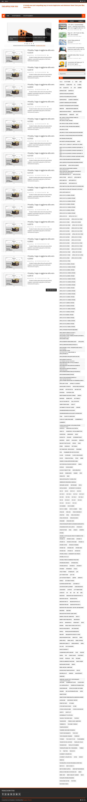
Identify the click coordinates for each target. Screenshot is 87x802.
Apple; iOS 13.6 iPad (64, 219)
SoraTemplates (11, 800)
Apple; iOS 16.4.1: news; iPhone (67, 267)
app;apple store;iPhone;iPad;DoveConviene (71, 135)
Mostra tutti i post (40, 45)
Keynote (80, 577)
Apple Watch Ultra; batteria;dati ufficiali (71, 189)
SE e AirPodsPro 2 (64, 685)
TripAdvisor (63, 745)
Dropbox (62, 440)
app (77, 114)
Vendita (62, 760)
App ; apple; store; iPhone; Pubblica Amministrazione (69, 118)
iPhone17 (79, 565)
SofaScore (62, 700)
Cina (61, 416)
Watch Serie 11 (70, 766)
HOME (8, 16)
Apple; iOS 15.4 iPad (64, 249)
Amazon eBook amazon (72, 108)
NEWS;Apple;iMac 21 (64, 643)
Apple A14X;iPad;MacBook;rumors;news (70, 159)
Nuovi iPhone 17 (64, 649)
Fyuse (76, 458)
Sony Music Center (72, 700)
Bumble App (69, 398)
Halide (61, 473)
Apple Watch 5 (63, 180)
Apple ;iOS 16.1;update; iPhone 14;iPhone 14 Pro (72, 156)
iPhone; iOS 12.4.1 (64, 556)
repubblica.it (63, 673)
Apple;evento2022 (64, 338)
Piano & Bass (72, 655)
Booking (62, 392)
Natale (61, 631)
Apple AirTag (63, 165)
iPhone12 (72, 565)
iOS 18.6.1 (74, 497)
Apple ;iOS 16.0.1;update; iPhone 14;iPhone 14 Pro (71, 148)
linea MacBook (79, 586)
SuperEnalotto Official (66, 715)
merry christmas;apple (66, 619)
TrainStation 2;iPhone (66, 742)
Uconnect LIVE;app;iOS (66, 754)
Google (62, 467)
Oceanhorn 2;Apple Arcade (66, 652)
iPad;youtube (63, 530)
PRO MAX (78, 658)
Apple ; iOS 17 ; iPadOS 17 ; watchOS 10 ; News (71, 144)
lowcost (62, 592)
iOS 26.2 (80, 500)
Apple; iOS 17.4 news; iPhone (67, 302)
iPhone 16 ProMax (73, 544)
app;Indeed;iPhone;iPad (66, 138)
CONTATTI (6, 1)
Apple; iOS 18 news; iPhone (66, 314)
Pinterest (80, 655)
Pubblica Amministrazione (67, 661)
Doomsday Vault (77, 437)
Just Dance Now (64, 574)
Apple (78, 141)
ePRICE (74, 443)
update (81, 757)
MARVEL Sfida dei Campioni (67, 616)
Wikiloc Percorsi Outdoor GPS (68, 772)
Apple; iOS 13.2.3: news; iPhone (67, 201)
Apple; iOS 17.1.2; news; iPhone (67, 290)
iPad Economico (77, 512)
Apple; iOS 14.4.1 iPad (77, 231)
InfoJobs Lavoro (64, 485)
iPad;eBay (62, 521)
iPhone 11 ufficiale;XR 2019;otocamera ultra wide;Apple (71, 536)
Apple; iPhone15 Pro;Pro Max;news (68, 329)
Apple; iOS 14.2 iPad (64, 228)
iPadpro (81, 530)
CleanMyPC (62, 422)
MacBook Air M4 (64, 598)
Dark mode (70, 434)
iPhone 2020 (79, 547)
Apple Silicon (76, 174)
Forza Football (69, 458)
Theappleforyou (64, 727)
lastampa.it (76, 583)
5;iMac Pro (69, 84)
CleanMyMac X (78, 419)
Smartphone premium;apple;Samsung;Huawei (71, 697)
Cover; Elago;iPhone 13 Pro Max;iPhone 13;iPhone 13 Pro (70, 426)
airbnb (79, 87)
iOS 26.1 (74, 500)
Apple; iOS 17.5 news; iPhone (67, 305)
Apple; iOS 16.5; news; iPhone (67, 270)
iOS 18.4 (75, 494)
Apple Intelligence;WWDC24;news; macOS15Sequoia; (68, 169)
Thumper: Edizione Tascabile (67, 730)
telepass (76, 718)
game (81, 458)
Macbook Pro (73, 598)
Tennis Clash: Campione (74, 721)
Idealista (62, 476)
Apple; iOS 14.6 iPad (64, 237)
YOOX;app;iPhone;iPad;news (67, 778)
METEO (61, 622)
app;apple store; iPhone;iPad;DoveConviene (71, 132)
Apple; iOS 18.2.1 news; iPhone (67, 326)
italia (75, 568)
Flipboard (67, 455)
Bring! (79, 395)
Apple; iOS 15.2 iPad (64, 243)
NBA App (62, 634)
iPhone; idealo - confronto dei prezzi (70, 553)
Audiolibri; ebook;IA (78, 386)
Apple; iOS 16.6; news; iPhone (67, 276)
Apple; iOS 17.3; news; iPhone (67, 296)
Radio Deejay (79, 661)
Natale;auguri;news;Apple (72, 631)
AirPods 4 (70, 90)
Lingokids (62, 589)
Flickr (61, 455)
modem (61, 625)
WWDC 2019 (62, 775)
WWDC (80, 772)
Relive (78, 670)
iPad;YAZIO (79, 527)
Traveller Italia (78, 742)
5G (74, 84)
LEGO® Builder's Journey (66, 586)
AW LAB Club (78, 389)
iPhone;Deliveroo (64, 562)
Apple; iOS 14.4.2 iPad (65, 234)
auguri (61, 389)
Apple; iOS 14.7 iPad (76, 237)
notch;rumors (69, 646)
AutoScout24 (69, 389)
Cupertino (62, 434)
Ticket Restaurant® (65, 733)
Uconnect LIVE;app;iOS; (66, 757)
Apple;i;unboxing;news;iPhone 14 (68, 344)
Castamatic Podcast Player (67, 407)
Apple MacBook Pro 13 (65, 174)
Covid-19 (62, 428)
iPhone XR (77, 550)
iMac (68, 476)
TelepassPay (63, 721)
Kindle (61, 580)
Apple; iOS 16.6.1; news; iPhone (67, 279)
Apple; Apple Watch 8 (65, 192)
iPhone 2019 (70, 547)
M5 (77, 592)
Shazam (62, 691)
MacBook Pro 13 (64, 601)
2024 (80, 81)
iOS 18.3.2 (68, 494)
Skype (81, 691)
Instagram (74, 485)
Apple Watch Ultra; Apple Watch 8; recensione (72, 186)
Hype (81, 473)
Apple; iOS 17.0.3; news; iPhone (67, 284)
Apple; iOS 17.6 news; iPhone (67, 311)
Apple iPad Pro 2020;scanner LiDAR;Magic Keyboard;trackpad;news (70, 172)
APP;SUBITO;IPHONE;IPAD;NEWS (67, 141)
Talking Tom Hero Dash (66, 718)
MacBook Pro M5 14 (75, 604)
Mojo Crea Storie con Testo (72, 625)
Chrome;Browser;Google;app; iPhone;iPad (71, 413)
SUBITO (61, 712)
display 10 (62, 437)
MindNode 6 (68, 622)
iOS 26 (61, 500)
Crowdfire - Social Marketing (74, 431)
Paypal (61, 655)
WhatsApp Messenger (78, 769)
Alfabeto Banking (73, 99)
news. (82, 643)
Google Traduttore (65, 470)
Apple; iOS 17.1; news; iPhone (67, 287)
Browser (62, 398)
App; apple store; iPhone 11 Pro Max (69, 123)
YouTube (73, 781)
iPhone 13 (79, 538)
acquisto (66, 87)
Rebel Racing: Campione (66, 667)
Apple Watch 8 (63, 183)
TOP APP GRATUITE (16, 16)
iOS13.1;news (71, 506)
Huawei (75, 473)
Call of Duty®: (75, 401)
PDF (66, 655)
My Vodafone (75, 628)
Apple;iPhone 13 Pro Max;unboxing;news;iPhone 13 (68, 351)
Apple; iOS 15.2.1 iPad (77, 243)
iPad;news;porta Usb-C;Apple (67, 527)
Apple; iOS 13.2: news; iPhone (67, 195)
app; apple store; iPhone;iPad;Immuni (70, 126)
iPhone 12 (62, 538)
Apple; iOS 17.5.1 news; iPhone (67, 308)
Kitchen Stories (69, 580)
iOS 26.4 (74, 503)
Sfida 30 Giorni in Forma (76, 688)
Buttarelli (77, 398)
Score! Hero (81, 682)
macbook (62, 595)
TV (60, 751)
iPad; (67, 515)
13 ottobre (67, 81)
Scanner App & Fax (71, 682)
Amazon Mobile (77, 111)
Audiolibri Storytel (65, 386)
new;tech (75, 637)
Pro (73, 658)
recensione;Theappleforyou (67, 670)
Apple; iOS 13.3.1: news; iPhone (67, 207)
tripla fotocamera (73, 745)
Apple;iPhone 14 (64, 353)
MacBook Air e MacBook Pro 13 (74, 595)
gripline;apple (76, 470)
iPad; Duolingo (75, 515)
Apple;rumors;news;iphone (67, 374)
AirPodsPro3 (63, 99)
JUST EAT (72, 574)
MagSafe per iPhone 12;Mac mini (68, 613)
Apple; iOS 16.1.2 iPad (77, 255)
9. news (79, 84)
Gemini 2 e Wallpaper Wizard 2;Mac (69, 461)
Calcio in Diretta (64, 401)
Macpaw (68, 610)
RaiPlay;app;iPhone (65, 664)
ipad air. (68, 512)
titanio (62, 739)
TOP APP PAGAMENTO (28, 16)
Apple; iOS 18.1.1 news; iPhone (67, 320)
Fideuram (78, 449)
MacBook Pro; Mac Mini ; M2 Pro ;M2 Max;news (72, 607)
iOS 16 (66, 491)
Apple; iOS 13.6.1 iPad (77, 219)
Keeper (74, 577)
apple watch (77, 177)
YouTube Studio (64, 783)
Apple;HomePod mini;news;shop (68, 341)
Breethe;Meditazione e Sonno (68, 395)
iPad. (70, 530)
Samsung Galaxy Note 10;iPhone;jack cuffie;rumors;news (69, 680)
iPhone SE (70, 550)
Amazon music (63, 114)
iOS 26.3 (62, 503)
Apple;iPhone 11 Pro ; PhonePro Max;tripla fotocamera (71, 348)
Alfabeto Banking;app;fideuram (68, 102)
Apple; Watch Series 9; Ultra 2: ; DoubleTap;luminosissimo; (68, 333)
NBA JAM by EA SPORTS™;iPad (73, 634)
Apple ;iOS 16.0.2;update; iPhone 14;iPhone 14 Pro (71, 151)
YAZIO (82, 775)
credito (62, 431)
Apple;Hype (81, 341)
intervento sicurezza (75, 488)
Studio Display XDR (78, 709)
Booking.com (70, 392)
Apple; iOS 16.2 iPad (64, 258)
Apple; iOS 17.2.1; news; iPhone (67, 293)
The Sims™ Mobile (72, 724)
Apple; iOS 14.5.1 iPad (77, 234)
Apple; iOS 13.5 (63, 216)
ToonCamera (80, 739)
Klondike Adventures (65, 583)
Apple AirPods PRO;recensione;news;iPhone (71, 162)
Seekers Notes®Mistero (77, 685)
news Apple (62, 640)
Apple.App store (64, 383)
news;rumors (75, 643)
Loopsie (69, 589)
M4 (74, 592)
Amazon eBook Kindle (65, 111)
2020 (76, 81)
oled (76, 652)
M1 (67, 592)
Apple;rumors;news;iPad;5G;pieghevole (70, 371)
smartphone (63, 694)
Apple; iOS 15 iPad (76, 240)
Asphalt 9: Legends (75, 383)
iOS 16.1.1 (72, 491)
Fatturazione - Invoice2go (67, 449)
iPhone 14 (62, 541)
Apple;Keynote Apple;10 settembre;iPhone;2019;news (67, 360)
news (81, 637)
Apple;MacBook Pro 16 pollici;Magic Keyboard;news (69, 363)
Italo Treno (63, 571)
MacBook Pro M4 (64, 604)
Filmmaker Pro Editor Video (71, 452)
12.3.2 (61, 81)
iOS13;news (63, 506)
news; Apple (71, 640)
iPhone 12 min (70, 538)
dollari (69, 437)
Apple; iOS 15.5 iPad (76, 249)
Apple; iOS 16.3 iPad (76, 258)
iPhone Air (62, 550)
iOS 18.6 (68, 497)
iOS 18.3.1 (62, 494)
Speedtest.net (63, 703)
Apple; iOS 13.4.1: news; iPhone (67, 213)
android (71, 114)
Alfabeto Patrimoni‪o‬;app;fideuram (69, 105)
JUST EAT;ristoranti (65, 577)
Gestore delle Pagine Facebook (68, 464)
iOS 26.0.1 (67, 500)
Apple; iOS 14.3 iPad (64, 231)
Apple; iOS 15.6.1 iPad (65, 252)
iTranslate (71, 571)
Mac (81, 592)
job (77, 571)
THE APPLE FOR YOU (10, 6)
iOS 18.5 (62, 497)
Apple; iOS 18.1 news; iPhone (67, 317)
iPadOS (75, 530)
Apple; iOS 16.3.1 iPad (65, 261)
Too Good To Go (70, 739)
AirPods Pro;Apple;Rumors (67, 93)
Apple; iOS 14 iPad (76, 222)
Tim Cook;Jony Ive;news (66, 736)
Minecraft (76, 622)
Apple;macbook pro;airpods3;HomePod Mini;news (70, 366)
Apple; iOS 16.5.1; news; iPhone (67, 273)
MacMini (62, 610)
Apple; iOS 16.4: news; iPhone (67, 264)
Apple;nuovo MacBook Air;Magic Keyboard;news (68, 369)
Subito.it (68, 712)
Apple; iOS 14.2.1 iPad (77, 228)
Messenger (77, 619)
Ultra (75, 757)
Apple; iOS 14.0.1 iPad (65, 225)
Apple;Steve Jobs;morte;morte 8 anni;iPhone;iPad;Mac (68, 378)
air (75, 87)
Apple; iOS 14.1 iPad (77, 225)
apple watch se (73, 183)
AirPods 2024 (63, 90)
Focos (61, 458)
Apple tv (70, 177)
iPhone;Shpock (64, 565)
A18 (60, 87)
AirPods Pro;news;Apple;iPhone (68, 96)
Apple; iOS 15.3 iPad (64, 246)
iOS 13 (61, 491)
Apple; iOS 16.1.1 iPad (65, 255)
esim (79, 443)
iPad (80, 509)
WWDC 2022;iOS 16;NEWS (73, 775)
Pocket (61, 658)
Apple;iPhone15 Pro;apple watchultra (69, 356)
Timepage (76, 736)
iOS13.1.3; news (73, 509)
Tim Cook (75, 733)
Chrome (78, 407)
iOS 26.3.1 (68, 503)
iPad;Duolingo (74, 518)
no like (62, 646)
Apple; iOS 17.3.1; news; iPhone (67, 299)
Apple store (63, 177)
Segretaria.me (63, 688)
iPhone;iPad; (74, 562)
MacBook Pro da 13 (75, 601)
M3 (70, 592)
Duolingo (74, 440)
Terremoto (63, 724)
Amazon (62, 108)
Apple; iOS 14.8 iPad (64, 240)
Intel (80, 485)
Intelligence (63, 488)
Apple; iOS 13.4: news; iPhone (67, 210)
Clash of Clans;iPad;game (66, 419)
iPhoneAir (69, 568)
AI (71, 87)
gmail (80, 464)
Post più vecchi (51, 290)
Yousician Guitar (64, 781)
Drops (68, 440)
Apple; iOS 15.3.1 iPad (77, 246)
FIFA (61, 452)
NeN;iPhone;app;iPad (65, 637)
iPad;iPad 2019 (70, 521)
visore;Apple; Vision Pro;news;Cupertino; (71, 763)
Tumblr (81, 748)
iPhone (61, 532)
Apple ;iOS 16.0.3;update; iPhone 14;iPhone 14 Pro (71, 154)
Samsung (62, 676)
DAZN (76, 434)
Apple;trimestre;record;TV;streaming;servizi (72, 381)
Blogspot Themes (27, 800)
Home (3, 1)
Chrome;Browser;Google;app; (67, 410)
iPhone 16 (81, 541)
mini (82, 622)
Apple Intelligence (73, 165)
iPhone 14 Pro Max (71, 541)
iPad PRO (62, 515)
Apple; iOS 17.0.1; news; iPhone (67, 282)
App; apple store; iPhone (66, 120)
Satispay (62, 682)
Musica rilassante (65, 628)
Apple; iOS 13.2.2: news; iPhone (67, 198)
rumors (71, 673)
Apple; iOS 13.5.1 (73, 216)
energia (81, 440)
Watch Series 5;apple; (65, 769)
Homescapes (68, 473)
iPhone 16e (62, 547)
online (82, 652)
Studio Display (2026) (65, 709)
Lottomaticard (78, 589)
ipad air (62, 512)
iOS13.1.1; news (63, 509)
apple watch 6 (72, 180)
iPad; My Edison (64, 518)
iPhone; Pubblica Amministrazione (69, 559)
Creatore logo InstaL (72, 428)
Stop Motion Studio (65, 706)
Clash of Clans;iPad (69, 416)
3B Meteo (62, 84)
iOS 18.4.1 (81, 494)
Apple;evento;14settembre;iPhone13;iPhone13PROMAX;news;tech (72, 336)
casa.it (73, 404)
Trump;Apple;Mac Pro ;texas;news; (68, 748)
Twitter (65, 751)
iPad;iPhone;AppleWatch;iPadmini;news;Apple (72, 524)
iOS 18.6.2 (81, 497)
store (74, 706)
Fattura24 (74, 446)
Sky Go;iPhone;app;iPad (72, 691)
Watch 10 (62, 766)
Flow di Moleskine (77, 455)
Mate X (77, 616)
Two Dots (72, 751)
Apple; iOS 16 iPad (76, 252)
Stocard (71, 703)
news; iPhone (79, 640)
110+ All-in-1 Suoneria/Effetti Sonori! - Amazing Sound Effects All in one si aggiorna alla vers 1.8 (76, 26)
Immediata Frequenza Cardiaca (68, 482)
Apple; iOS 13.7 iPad (64, 222)
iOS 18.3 (79, 491)
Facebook (67, 446)
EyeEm (61, 446)
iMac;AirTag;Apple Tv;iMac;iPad (68, 479)
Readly (73, 664)
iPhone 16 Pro (63, 544)
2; (72, 81)
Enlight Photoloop (65, 443)
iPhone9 (62, 568)
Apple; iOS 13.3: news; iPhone (67, 204)
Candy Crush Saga (64, 404)
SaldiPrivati (78, 673)
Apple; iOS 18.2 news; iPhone (67, 323)
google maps (69, 467)
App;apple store (64, 129)
